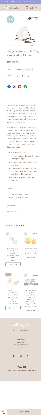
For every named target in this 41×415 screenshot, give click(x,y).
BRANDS (20, 347)
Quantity (10, 75)
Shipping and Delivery (20, 345)
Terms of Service (12, 370)
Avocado (19, 69)
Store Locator (20, 339)
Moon (29, 69)
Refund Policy (32, 370)
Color (9, 69)
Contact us (20, 342)
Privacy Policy (22, 370)
